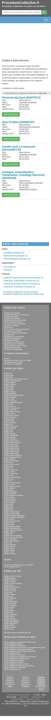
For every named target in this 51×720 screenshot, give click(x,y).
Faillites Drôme (9, 421)
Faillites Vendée (9, 546)
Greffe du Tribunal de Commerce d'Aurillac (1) (23, 278)
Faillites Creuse (9, 413)
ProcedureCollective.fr (20, 3)
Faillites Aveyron (9, 392)
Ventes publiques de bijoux (13, 644)
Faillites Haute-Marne (11, 446)
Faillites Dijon (8, 585)
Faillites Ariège (9, 386)
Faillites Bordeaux (10, 580)
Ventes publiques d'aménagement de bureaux (20, 642)
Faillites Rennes (9, 618)
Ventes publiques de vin (12, 669)
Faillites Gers (8, 432)
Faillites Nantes (9, 607)
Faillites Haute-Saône (11, 448)
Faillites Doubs (9, 419)
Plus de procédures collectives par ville (17, 633)
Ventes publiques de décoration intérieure (18, 649)
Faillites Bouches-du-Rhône (13, 395)
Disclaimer (24, 697)
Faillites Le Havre (10, 591)
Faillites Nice (8, 609)
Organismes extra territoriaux (14, 344)
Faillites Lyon (8, 596)
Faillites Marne (9, 490)
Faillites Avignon (9, 578)
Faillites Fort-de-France (12, 587)
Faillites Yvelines (10, 554)
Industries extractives (11, 340)
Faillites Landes (9, 472)
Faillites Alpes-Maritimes (12, 381)
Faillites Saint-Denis (11, 620)
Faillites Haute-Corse (11, 441)
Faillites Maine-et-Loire (12, 486)
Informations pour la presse (13, 362)
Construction (8, 327)
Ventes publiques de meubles (14, 660)
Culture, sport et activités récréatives (16, 329)
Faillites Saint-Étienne (11, 622)
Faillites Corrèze (9, 406)
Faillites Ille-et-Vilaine (11, 461)
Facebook (25, 686)
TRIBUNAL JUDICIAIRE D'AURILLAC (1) (21, 281)
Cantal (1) (8, 270)
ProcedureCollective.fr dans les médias (17, 360)
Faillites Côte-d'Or (10, 410)
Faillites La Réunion (11, 470)
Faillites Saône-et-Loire (12, 521)
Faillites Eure (8, 424)
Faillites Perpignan (10, 614)
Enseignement (9, 335)
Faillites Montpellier (10, 602)
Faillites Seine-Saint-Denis (13, 530)
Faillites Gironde (9, 433)
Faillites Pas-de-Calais (12, 512)
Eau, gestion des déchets (13, 331)
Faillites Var (8, 543)
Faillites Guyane (9, 437)
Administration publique (12, 318)
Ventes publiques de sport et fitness (16, 664)
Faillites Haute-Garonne (12, 443)
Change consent (33, 699)
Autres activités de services (13, 322)
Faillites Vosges (9, 550)
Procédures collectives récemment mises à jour (23, 294)
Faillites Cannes (9, 582)
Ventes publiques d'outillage (13, 662)
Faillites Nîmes (9, 611)
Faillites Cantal (9, 399)
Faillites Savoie (9, 525)
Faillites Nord (8, 504)
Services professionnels (12, 347)
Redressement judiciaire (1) (15, 256)
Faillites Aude (8, 390)
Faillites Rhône (9, 519)
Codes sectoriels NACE (12, 567)
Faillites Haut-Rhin (10, 439)
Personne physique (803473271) (21, 97)
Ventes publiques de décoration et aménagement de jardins (24, 647)
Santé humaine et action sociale (15, 346)
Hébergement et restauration (14, 337)
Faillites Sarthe (9, 523)
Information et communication (14, 342)
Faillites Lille (8, 592)
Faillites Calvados (10, 397)
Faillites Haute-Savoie (11, 450)
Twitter (10, 686)
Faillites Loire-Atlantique (12, 477)
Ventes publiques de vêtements (15, 668)
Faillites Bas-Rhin (10, 393)
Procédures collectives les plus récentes (20, 292)
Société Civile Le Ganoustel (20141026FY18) (18, 148)
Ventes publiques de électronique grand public (20, 651)
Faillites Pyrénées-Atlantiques (14, 515)
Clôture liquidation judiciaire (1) (17, 259)
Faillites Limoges (10, 594)
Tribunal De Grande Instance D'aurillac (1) (22, 284)
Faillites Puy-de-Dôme (11, 514)
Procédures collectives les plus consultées (18, 565)
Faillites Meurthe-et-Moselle (13, 495)
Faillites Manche (9, 488)
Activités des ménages (12, 313)
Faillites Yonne (9, 552)
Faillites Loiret (9, 479)
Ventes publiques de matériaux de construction (20, 657)
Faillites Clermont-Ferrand (13, 583)
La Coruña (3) (10, 267)
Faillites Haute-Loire (11, 444)
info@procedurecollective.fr (18, 695)
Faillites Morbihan (10, 499)
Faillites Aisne (9, 375)
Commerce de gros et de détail (14, 324)
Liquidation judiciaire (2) (14, 253)
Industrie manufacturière (12, 338)
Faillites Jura (8, 468)
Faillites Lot (8, 481)
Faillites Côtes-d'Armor (12, 412)
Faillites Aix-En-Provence (12, 576)
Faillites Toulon (9, 625)
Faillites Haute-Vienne (11, 452)
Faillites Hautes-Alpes (11, 454)
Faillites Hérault (9, 459)
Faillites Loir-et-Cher (11, 474)
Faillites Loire (8, 475)
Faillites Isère (8, 466)
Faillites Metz (8, 600)
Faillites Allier (8, 377)
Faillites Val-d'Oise (10, 539)
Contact (6, 358)
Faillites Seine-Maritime (12, 528)
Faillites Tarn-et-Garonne (12, 535)
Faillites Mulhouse (10, 605)
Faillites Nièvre (9, 503)
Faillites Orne (8, 508)
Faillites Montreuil (10, 603)
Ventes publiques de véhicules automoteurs (19, 666)
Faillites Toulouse (10, 627)
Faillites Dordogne (10, 417)
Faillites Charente (10, 401)
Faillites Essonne (10, 423)
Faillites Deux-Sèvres (11, 415)
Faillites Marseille (10, 598)
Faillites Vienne (9, 548)
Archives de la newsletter (12, 364)
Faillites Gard (8, 430)
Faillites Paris (8, 510)
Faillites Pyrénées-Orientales (14, 517)
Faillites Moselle (9, 501)
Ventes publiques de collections (15, 646)
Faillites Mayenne (10, 494)
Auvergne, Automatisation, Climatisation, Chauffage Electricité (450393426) (23, 175)
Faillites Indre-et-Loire (11, 464)
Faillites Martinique (10, 492)
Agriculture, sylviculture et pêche (15, 320)
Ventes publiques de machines (14, 655)
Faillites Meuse (9, 497)
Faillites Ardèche (9, 383)
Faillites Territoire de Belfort (13, 537)
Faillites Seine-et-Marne (12, 526)
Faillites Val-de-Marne (11, 541)
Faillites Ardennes (10, 384)
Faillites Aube (8, 388)
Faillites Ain (8, 373)
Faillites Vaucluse (10, 545)
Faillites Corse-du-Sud (12, 408)
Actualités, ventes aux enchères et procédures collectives (41, 680)
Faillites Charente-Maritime (13, 403)
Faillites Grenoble (10, 589)
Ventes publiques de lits (12, 653)
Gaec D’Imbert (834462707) (18, 122)
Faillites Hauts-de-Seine (12, 457)
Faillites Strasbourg (10, 623)
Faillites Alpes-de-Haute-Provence (16, 379)
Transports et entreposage (13, 349)
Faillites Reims (9, 616)
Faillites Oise (8, 506)
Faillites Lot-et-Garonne (12, 483)
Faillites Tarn (8, 534)
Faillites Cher (8, 404)
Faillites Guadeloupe (11, 435)
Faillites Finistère (10, 428)
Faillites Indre (8, 463)
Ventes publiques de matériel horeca (16, 658)
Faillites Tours (9, 629)
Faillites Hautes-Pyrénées (13, 455)
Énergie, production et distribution (15, 333)
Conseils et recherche (11, 326)
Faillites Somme (9, 532)
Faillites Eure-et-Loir (11, 426)
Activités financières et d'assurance (16, 315)
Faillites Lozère (9, 484)
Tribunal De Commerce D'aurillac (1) (19, 287)
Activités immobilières (11, 316)
